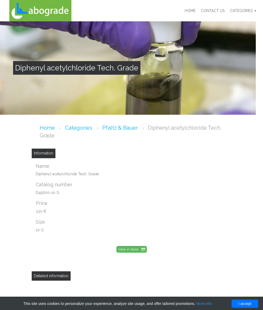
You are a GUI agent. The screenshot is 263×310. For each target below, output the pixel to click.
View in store (131, 249)
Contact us (213, 11)
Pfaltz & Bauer (120, 128)
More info (204, 303)
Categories (243, 11)
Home (190, 11)
